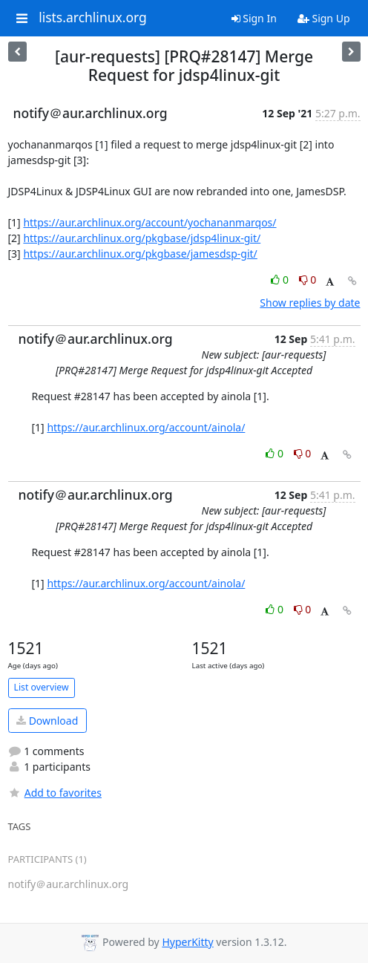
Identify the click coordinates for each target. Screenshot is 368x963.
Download (47, 721)
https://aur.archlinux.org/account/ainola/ (146, 427)
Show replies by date (310, 303)
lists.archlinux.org (93, 18)
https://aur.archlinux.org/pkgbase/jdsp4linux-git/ (141, 238)
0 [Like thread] (281, 279)
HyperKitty (187, 942)
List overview (41, 687)
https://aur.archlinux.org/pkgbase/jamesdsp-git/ (140, 254)
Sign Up (324, 18)
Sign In (254, 18)
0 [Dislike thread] (308, 279)
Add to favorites (55, 793)
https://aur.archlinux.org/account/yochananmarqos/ (149, 222)
